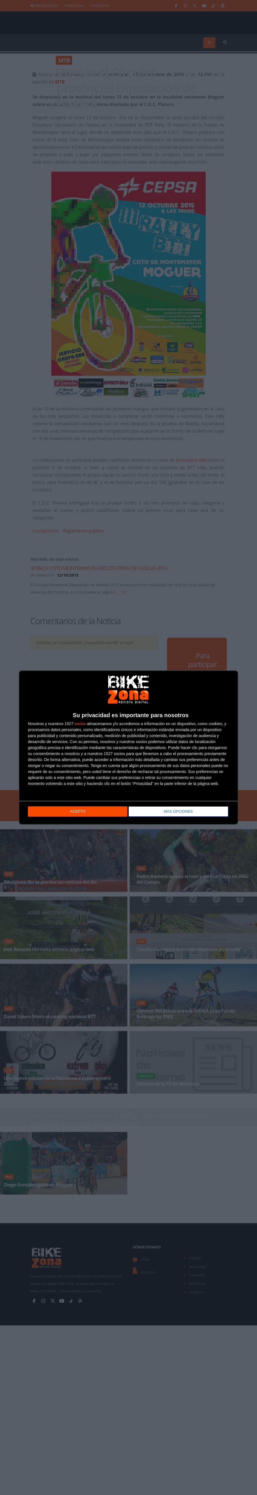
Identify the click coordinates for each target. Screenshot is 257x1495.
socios (80, 724)
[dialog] (128, 747)
